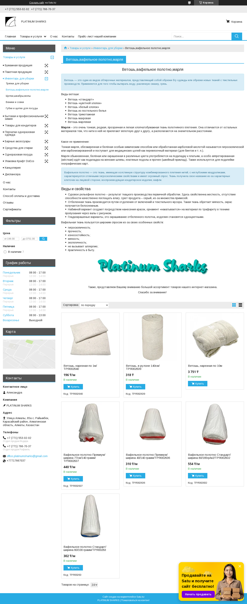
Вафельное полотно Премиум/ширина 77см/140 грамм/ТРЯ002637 (84, 457)
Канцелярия (13, 167)
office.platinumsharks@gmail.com (27, 456)
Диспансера (12, 174)
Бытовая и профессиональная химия (24, 117)
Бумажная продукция (18, 65)
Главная (10, 36)
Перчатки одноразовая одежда (20, 133)
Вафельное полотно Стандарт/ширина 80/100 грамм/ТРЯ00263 (84, 548)
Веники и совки (15, 102)
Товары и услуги (31, 36)
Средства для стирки (19, 147)
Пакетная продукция (18, 71)
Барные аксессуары (17, 141)
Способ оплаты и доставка (21, 196)
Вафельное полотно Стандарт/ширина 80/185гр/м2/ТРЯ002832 (209, 456)
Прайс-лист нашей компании (97, 36)
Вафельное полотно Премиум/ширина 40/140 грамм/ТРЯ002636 (148, 456)
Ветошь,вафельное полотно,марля (27, 89)
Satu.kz (140, 596)
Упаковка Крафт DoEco (19, 161)
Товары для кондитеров (20, 125)
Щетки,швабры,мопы (18, 95)
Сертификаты (12, 209)
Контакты (68, 36)
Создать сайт (36, 2)
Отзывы (8, 202)
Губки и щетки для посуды (22, 108)
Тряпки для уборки (17, 83)
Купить (75, 386)
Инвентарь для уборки (108, 48)
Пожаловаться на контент (135, 600)
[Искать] (236, 36)
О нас (54, 36)
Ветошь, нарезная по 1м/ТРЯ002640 (80, 367)
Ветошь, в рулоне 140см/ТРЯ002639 (143, 367)
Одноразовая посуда (18, 154)
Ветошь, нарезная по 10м (205, 365)
